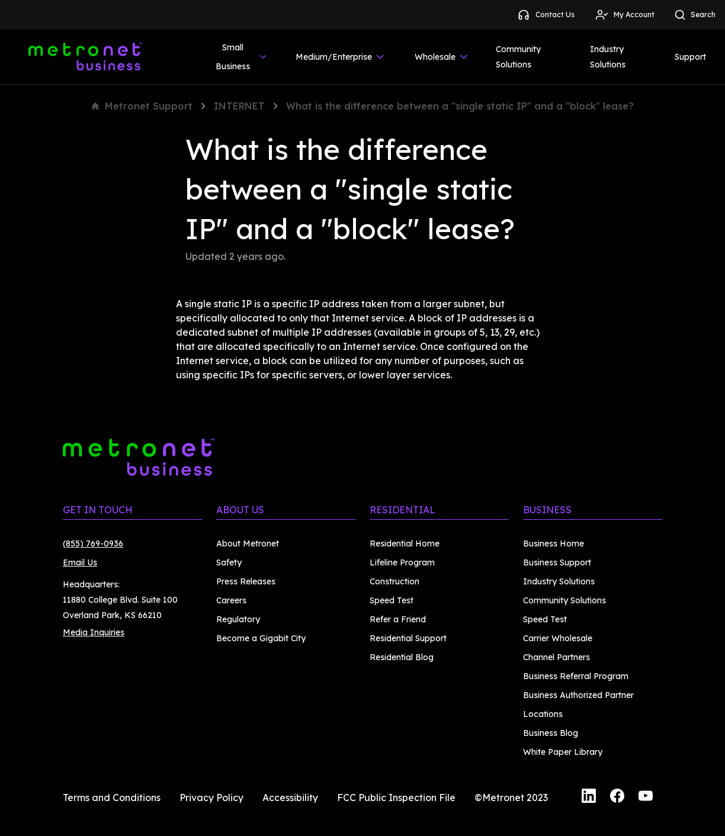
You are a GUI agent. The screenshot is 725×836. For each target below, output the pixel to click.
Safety (229, 562)
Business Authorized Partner (578, 695)
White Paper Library (562, 752)
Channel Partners (556, 657)
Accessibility (290, 797)
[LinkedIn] (589, 797)
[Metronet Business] (85, 57)
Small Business (242, 57)
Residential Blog (402, 657)
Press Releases (245, 581)
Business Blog (550, 733)
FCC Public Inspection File (396, 797)
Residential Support (408, 638)
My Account (625, 15)
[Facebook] (617, 797)
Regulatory (238, 619)
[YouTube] (646, 797)
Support (690, 57)
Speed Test (391, 600)
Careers (231, 600)
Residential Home (405, 543)
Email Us (80, 562)
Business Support (557, 562)
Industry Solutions (607, 57)
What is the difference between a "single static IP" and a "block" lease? (460, 106)
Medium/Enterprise (341, 57)
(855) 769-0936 (93, 543)
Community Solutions (518, 57)
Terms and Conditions (112, 797)
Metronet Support (142, 106)
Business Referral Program (575, 676)
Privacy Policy (211, 797)
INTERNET (239, 106)
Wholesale (442, 57)
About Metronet (247, 543)
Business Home (553, 543)
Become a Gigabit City (261, 638)
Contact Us (546, 15)
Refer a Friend (398, 619)
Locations (543, 714)
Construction (394, 581)
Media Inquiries (93, 632)
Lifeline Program (402, 562)
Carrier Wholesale (557, 638)
